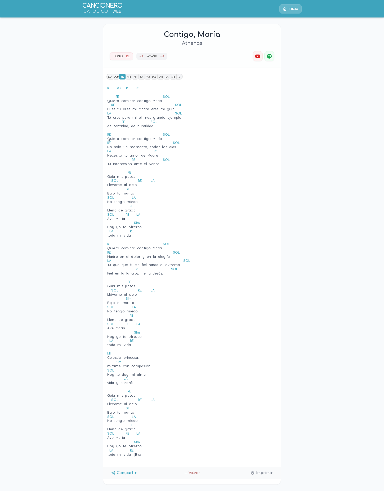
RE (122, 76)
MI (135, 76)
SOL (154, 76)
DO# (116, 76)
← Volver (192, 473)
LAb (160, 76)
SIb (173, 76)
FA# (148, 76)
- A (141, 56)
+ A (162, 56)
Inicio (290, 9)
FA (141, 76)
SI (180, 76)
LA (167, 76)
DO (109, 76)
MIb (129, 76)
